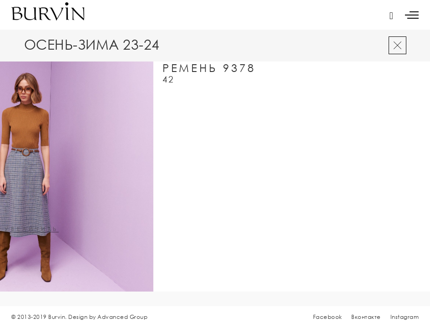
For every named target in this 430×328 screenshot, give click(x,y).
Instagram (404, 317)
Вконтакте (366, 317)
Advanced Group (122, 317)
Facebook (327, 317)
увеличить (32, 229)
